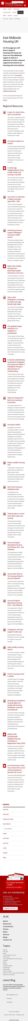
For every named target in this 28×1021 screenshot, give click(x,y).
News (4, 15)
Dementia (5, 960)
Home (4, 9)
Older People (6, 957)
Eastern (5, 833)
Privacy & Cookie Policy (9, 1014)
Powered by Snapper (14, 1020)
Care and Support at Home (9, 955)
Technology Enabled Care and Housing (12, 958)
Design (4, 953)
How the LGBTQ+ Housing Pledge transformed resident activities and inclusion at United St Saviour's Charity (14, 987)
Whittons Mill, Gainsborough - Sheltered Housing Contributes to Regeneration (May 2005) (16, 739)
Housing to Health (13, 425)
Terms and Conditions (14, 1011)
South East (5, 843)
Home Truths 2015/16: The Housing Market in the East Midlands (15, 576)
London (5, 848)
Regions (20, 12)
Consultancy (7, 12)
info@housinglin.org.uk (9, 91)
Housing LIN (5, 18)
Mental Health (6, 969)
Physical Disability (7, 971)
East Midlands (8, 828)
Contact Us (7, 940)
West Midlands (7, 824)
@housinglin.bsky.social (10, 995)
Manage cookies (20, 1014)
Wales (4, 857)
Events (14, 12)
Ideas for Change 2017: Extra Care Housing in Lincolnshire (15, 400)
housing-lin (7, 998)
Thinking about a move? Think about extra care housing (15, 516)
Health (4, 962)
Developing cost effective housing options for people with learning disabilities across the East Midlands (16, 705)
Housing (5, 949)
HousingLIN (7, 1002)
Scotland (5, 853)
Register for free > (10, 908)
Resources (16, 9)
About (10, 9)
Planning (5, 964)
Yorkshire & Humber (8, 819)
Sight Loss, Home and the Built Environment (13, 973)
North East (5, 809)
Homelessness (6, 967)
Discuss (10, 15)
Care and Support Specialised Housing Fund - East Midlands (14, 603)
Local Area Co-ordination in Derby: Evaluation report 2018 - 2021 (16, 199)
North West (6, 814)
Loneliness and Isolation (9, 974)
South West (6, 838)
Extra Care (5, 951)
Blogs (15, 15)
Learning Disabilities (8, 965)
